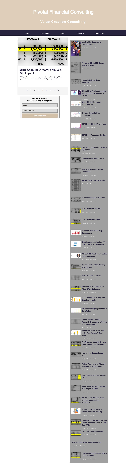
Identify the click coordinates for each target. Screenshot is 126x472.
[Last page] (58, 90)
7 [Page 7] (50, 90)
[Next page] (54, 90)
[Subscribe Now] (40, 115)
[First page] (27, 90)
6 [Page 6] (46, 90)
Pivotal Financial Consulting (63, 12)
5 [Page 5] (42, 90)
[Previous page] (31, 90)
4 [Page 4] (38, 90)
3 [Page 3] (34, 90)
